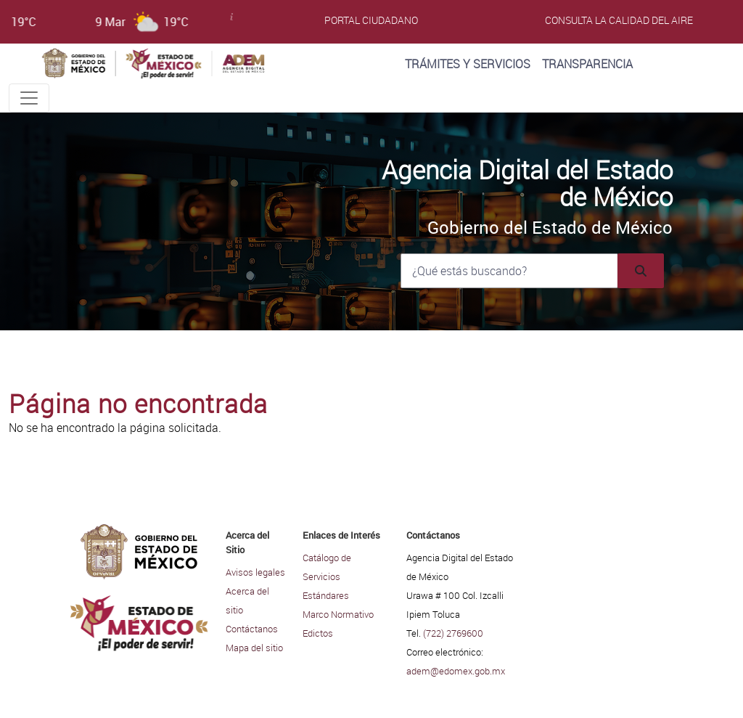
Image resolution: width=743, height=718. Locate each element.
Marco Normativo (338, 614)
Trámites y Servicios (467, 64)
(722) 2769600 (453, 633)
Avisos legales (255, 572)
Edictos (318, 633)
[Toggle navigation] (29, 98)
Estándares (326, 595)
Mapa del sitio (254, 647)
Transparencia (587, 64)
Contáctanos (252, 628)
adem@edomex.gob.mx (455, 670)
